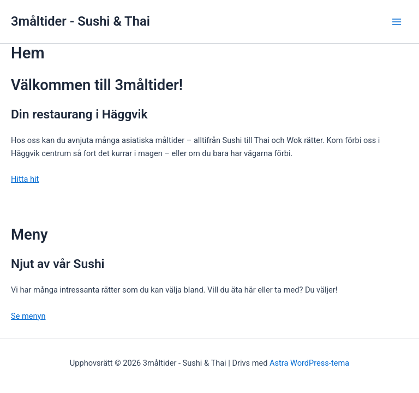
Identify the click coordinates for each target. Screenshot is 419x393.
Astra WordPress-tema (309, 363)
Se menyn (28, 316)
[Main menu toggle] (396, 21)
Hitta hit (25, 179)
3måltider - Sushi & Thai (80, 21)
